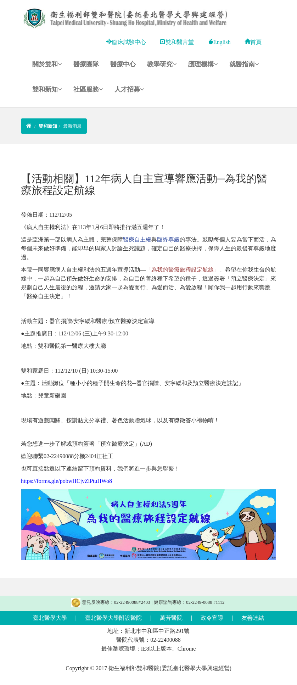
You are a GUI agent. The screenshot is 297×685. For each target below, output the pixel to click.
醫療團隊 (86, 64)
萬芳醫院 (171, 618)
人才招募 (129, 89)
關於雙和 (47, 64)
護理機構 (203, 64)
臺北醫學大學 (50, 618)
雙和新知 (47, 89)
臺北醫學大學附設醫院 (113, 618)
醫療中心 (123, 64)
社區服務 (88, 89)
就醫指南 (244, 64)
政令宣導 (212, 618)
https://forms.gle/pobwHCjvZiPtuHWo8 (66, 481)
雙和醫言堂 (177, 42)
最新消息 (72, 126)
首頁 (253, 42)
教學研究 (162, 64)
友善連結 (252, 618)
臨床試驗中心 (126, 42)
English (219, 42)
